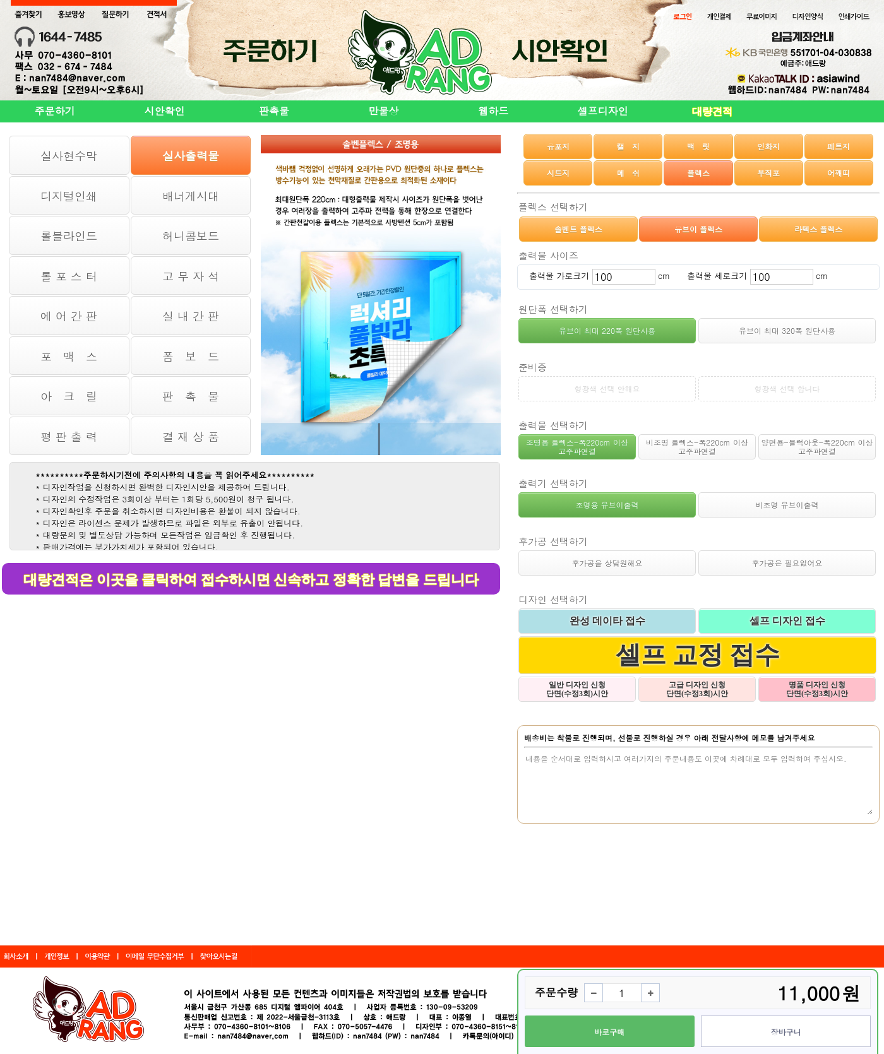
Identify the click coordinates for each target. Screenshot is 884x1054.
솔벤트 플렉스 (578, 228)
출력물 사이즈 (548, 255)
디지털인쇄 (68, 196)
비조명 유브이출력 (786, 504)
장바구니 (786, 1031)
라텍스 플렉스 (818, 228)
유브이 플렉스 (698, 228)
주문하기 (55, 111)
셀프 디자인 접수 (787, 620)
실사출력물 (190, 155)
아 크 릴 (68, 396)
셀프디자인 (603, 111)
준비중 (532, 367)
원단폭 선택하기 (553, 309)
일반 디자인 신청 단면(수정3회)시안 (577, 689)
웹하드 (493, 111)
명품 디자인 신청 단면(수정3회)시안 (817, 689)
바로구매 (609, 1031)
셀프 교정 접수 (698, 655)
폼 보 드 (190, 356)
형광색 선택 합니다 (787, 388)
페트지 (838, 146)
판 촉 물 (190, 396)
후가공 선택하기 (553, 541)
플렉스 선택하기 (553, 206)
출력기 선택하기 (553, 483)
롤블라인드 (68, 236)
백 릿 (698, 146)
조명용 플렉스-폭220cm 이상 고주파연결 (577, 446)
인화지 (768, 146)
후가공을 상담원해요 (606, 562)
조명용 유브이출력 (606, 504)
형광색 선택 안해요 (607, 388)
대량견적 (712, 111)
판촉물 (274, 111)
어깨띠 (838, 172)
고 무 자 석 (190, 276)
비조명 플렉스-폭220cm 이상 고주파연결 (697, 446)
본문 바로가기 (0, 0)
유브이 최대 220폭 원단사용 (607, 330)
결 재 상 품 (190, 436)
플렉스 (698, 172)
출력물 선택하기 (553, 425)
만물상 (384, 111)
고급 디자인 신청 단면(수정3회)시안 (697, 689)
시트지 (558, 172)
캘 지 (628, 146)
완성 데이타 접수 (607, 620)
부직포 (768, 172)
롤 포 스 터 (68, 276)
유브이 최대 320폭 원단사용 (787, 330)
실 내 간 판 (190, 316)
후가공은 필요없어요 (786, 562)
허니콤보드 (190, 236)
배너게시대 (190, 196)
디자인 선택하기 (553, 599)
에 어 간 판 (68, 316)
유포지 (558, 146)
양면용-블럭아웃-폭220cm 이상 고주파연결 (817, 446)
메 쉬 (628, 172)
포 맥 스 (68, 356)
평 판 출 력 (68, 436)
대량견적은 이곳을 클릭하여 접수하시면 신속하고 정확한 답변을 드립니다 (251, 580)
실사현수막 (68, 155)
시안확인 (164, 111)
